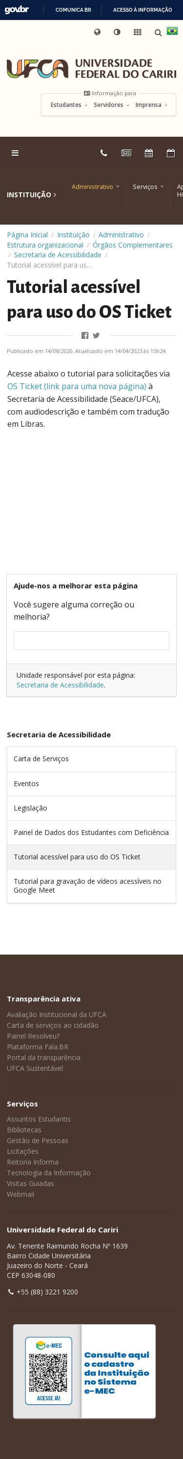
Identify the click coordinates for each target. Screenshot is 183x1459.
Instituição (73, 234)
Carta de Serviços (41, 758)
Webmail (20, 1194)
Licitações (23, 1151)
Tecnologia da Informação (49, 1172)
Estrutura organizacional (45, 245)
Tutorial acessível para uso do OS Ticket (77, 856)
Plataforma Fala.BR (37, 1046)
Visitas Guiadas (30, 1183)
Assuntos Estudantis (39, 1119)
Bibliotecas (24, 1129)
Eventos (26, 783)
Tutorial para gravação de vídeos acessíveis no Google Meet (88, 885)
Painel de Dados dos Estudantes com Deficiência (91, 832)
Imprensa (152, 105)
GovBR (16, 10)
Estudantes (69, 105)
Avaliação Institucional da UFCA (56, 1014)
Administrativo (92, 187)
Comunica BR (73, 10)
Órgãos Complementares (133, 245)
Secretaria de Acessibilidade (58, 254)
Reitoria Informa (33, 1162)
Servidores (112, 105)
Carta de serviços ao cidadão (53, 1025)
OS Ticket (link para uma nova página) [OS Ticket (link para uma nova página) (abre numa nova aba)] (76, 386)
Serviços (145, 187)
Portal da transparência (44, 1057)
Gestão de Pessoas (37, 1140)
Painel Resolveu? (33, 1036)
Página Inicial (27, 234)
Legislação (30, 808)
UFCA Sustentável (35, 1068)
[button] (117, 32)
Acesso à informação (142, 10)
